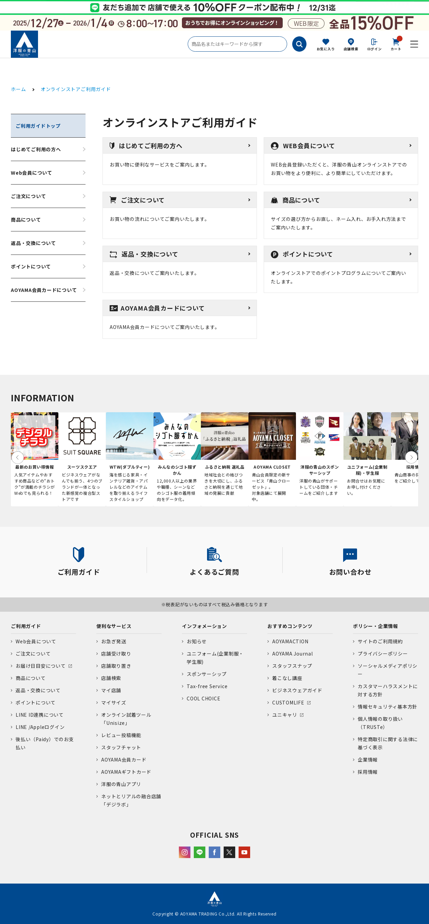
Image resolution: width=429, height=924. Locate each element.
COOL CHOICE (203, 698)
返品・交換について (33, 243)
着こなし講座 (287, 678)
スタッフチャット (121, 747)
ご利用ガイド (26, 626)
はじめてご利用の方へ (36, 149)
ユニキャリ (284, 714)
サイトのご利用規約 (380, 641)
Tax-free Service (207, 686)
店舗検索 (351, 48)
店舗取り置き (116, 665)
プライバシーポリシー (383, 653)
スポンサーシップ (207, 673)
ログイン (374, 48)
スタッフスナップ (292, 665)
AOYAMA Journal (292, 653)
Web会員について (31, 172)
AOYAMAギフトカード (126, 771)
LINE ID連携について (40, 714)
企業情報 (368, 759)
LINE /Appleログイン (40, 726)
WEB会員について (303, 145)
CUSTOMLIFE (288, 702)
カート (396, 43)
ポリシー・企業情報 (375, 626)
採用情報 (368, 771)
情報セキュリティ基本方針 (387, 706)
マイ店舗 (111, 690)
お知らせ (197, 641)
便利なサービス (113, 626)
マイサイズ (113, 702)
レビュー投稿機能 (121, 735)
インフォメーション (204, 626)
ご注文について (28, 196)
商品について (26, 219)
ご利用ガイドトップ (38, 125)
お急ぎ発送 (113, 641)
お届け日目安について (41, 665)
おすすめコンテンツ (290, 626)
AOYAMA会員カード (123, 759)
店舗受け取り (116, 653)
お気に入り (326, 48)
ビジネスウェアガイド (297, 690)
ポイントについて (31, 266)
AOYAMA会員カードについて (44, 289)
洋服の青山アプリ (121, 784)
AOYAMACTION (290, 641)
